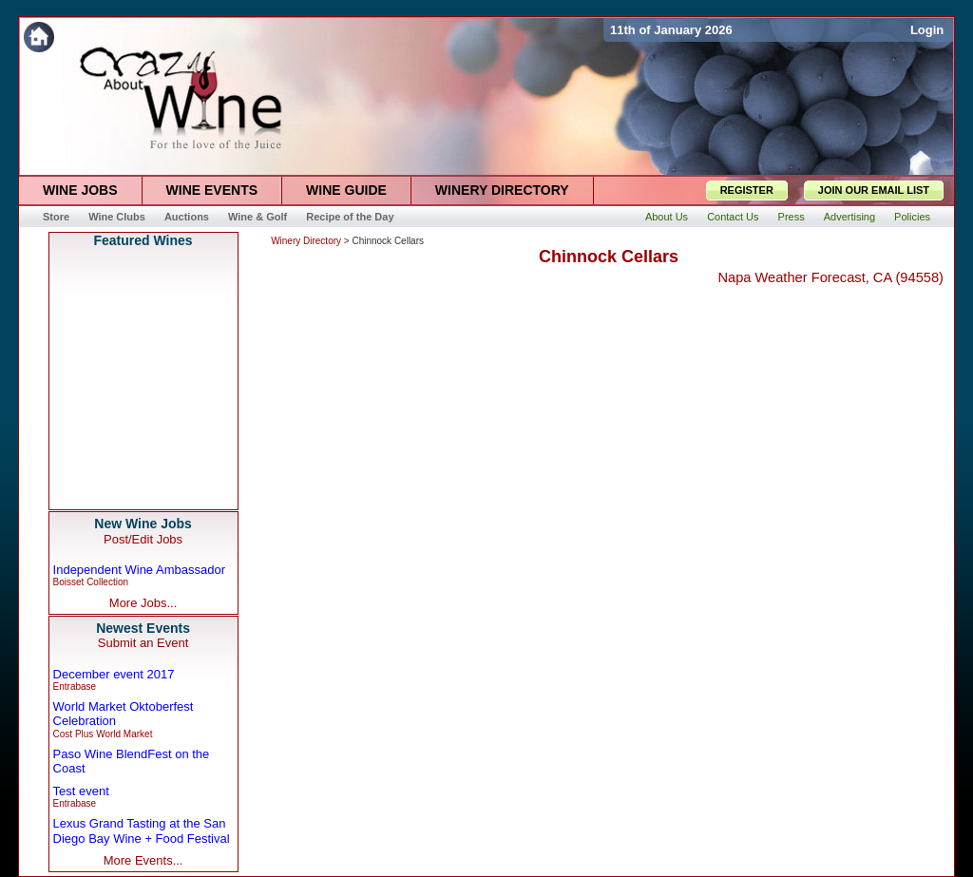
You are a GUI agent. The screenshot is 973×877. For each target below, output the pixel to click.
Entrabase (75, 686)
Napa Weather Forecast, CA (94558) (830, 277)
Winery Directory (306, 241)
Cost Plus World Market (103, 734)
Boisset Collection (90, 582)
